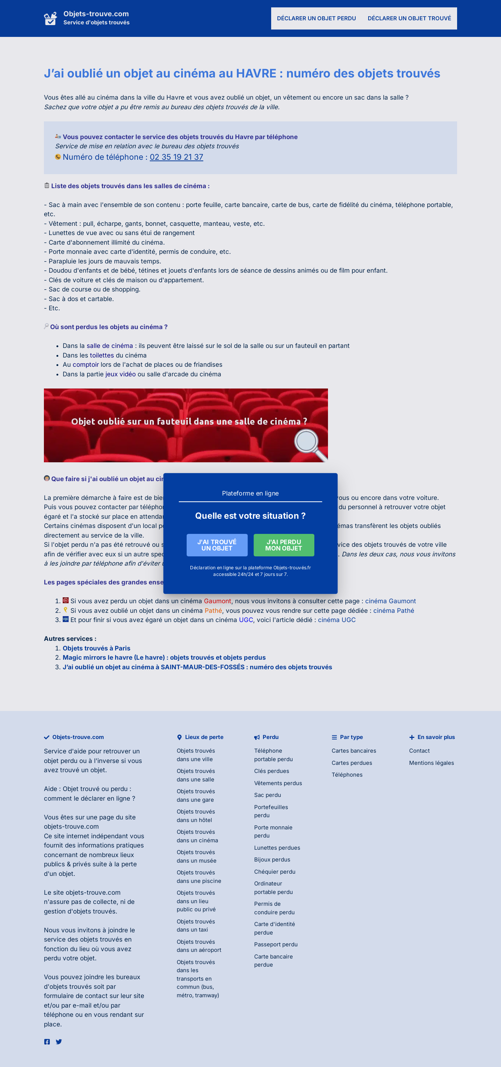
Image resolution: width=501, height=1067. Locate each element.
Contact (419, 750)
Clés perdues (271, 770)
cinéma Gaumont (390, 601)
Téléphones (347, 774)
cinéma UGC (337, 620)
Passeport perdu (276, 944)
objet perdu (60, 760)
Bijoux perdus (272, 859)
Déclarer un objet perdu (316, 18)
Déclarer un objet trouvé (409, 18)
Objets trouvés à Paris (97, 648)
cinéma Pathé (393, 610)
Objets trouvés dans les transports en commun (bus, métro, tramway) (198, 979)
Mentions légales (431, 762)
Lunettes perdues (277, 847)
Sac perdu (267, 794)
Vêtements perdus (278, 783)
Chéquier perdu (275, 871)
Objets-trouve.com (96, 14)
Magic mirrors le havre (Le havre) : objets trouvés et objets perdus (164, 657)
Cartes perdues (352, 762)
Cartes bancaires (354, 750)
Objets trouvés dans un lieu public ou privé (196, 901)
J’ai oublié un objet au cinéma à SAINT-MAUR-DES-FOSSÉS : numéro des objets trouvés (197, 667)
